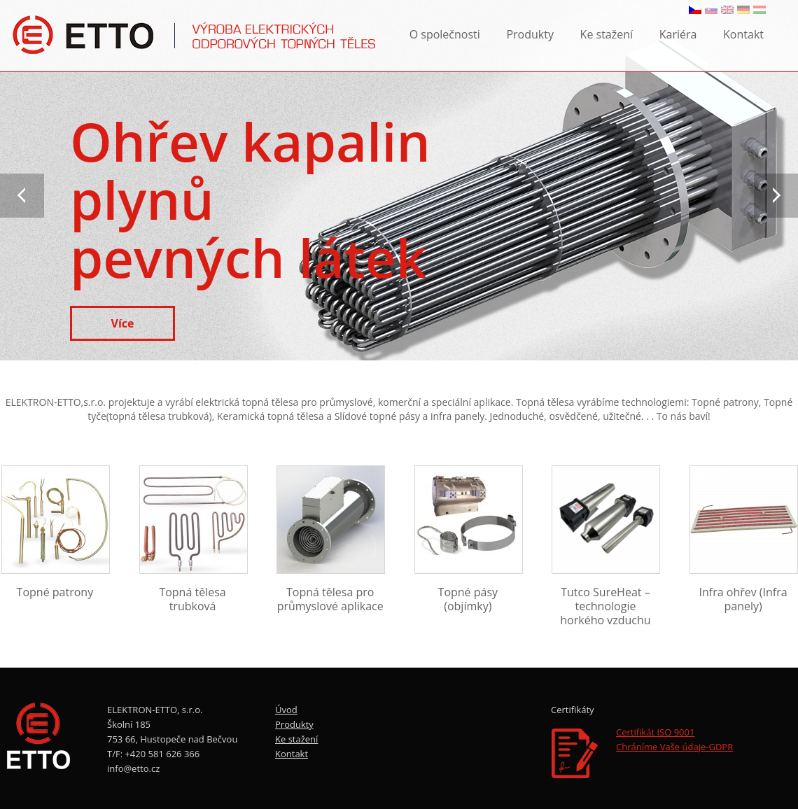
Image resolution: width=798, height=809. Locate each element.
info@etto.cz (133, 768)
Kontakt (743, 34)
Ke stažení (607, 34)
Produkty (530, 34)
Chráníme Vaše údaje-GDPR (674, 746)
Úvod (286, 709)
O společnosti (445, 34)
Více (122, 323)
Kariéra (678, 34)
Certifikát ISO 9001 (655, 732)
